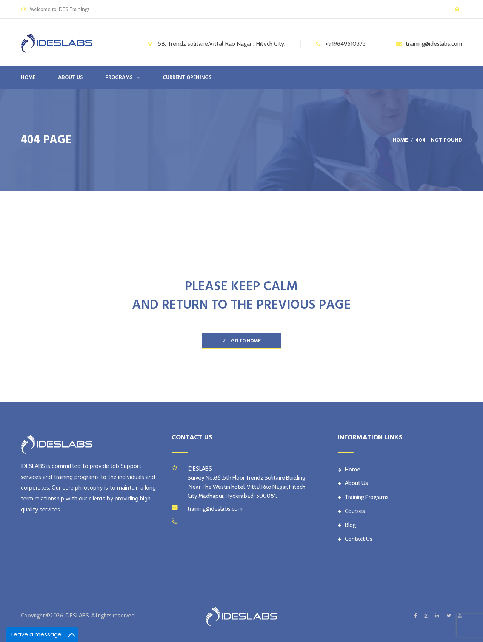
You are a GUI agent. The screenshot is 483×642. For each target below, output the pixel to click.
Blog (347, 525)
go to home (242, 340)
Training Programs (363, 497)
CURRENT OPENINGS (187, 77)
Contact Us (355, 539)
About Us (353, 483)
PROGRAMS (118, 77)
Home (28, 77)
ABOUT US (70, 77)
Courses (351, 511)
